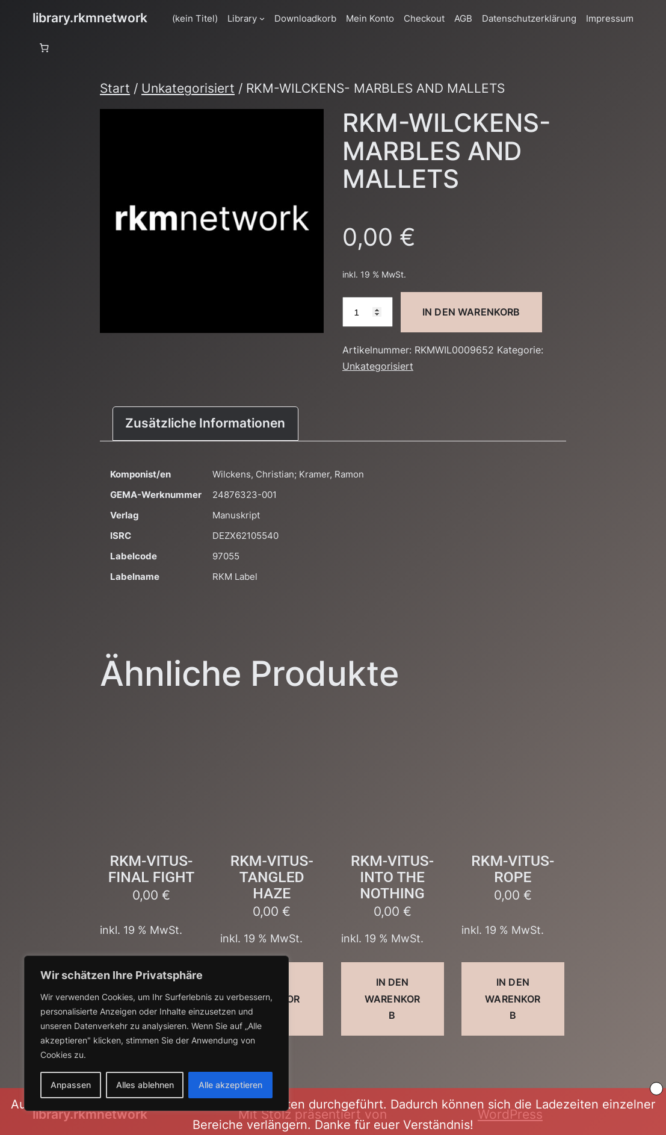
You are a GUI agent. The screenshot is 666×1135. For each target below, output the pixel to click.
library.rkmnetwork (89, 17)
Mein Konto (370, 18)
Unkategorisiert (188, 88)
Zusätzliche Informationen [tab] (205, 423)
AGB (463, 18)
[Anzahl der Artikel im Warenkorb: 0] (43, 48)
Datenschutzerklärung (529, 18)
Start (115, 88)
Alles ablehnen (145, 1085)
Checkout (424, 18)
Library (242, 18)
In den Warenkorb (471, 312)
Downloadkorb (305, 18)
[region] (156, 1033)
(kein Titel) (195, 18)
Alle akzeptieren (230, 1085)
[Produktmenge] (367, 312)
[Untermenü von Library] (262, 18)
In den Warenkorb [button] (392, 998)
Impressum (610, 18)
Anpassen (71, 1085)
